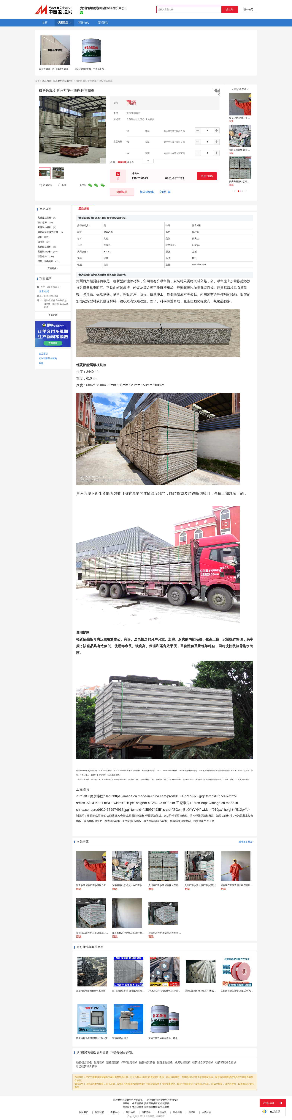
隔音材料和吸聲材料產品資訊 (127, 1100)
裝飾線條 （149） (46, 256)
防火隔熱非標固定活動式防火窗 (91, 1038)
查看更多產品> (246, 841)
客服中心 (114, 1112)
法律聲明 (177, 1112)
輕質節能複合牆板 (225, 1062)
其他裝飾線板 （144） (49, 251)
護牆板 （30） (45, 242)
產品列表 (46, 81)
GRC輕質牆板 (129, 1062)
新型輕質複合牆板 (86, 1066)
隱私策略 (146, 1112)
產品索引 (43, 353)
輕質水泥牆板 (165, 1062)
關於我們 (83, 1112)
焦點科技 (149, 1116)
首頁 (37, 81)
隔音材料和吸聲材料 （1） (51, 232)
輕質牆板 (99, 1062)
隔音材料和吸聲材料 (63, 81)
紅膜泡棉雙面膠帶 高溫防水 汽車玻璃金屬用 (242, 990)
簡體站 (191, 1112)
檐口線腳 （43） (46, 222)
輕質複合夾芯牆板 (202, 1062)
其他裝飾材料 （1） (47, 227)
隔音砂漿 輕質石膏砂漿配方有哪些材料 (248, 118)
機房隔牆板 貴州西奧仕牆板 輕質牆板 (150, 1103)
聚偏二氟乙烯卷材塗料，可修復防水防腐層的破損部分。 (176, 1038)
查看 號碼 (207, 176)
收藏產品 (45, 185)
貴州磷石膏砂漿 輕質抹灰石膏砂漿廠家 (248, 181)
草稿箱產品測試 (120, 1038)
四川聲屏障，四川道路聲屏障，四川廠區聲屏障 (62, 69)
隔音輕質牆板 (147, 1062)
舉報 (62, 185)
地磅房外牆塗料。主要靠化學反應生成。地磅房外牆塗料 (103, 69)
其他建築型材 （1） (47, 217)
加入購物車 (147, 191)
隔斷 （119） (44, 237)
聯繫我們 (99, 1112)
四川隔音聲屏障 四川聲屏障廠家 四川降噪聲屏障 (136, 990)
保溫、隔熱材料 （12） (49, 261)
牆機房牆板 (112, 1062)
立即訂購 (165, 191)
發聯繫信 (122, 191)
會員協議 (161, 1112)
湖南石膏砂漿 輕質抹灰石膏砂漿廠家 (247, 149)
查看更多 (52, 268)
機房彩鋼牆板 (182, 1062)
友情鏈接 (206, 1112)
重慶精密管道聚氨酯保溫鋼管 (90, 990)
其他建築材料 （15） (48, 246)
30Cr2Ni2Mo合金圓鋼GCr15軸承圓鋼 (166, 990)
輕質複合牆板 (84, 1062)
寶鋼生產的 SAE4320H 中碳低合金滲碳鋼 (205, 990)
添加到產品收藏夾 (48, 358)
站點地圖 (130, 1112)
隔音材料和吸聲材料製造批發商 (163, 1100)
